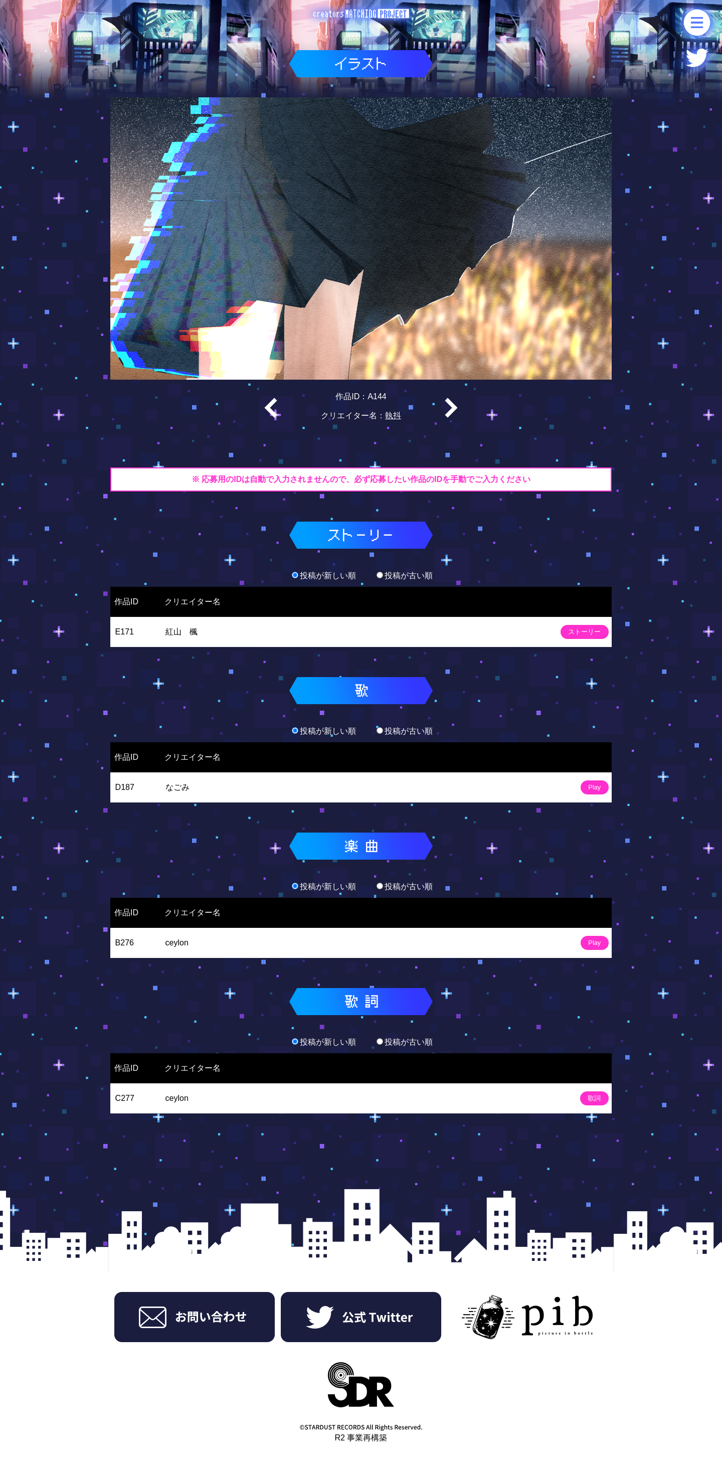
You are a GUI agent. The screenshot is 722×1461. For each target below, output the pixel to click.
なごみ (177, 787)
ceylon (177, 942)
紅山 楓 (181, 631)
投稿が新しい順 (324, 575)
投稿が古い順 (405, 575)
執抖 (393, 415)
